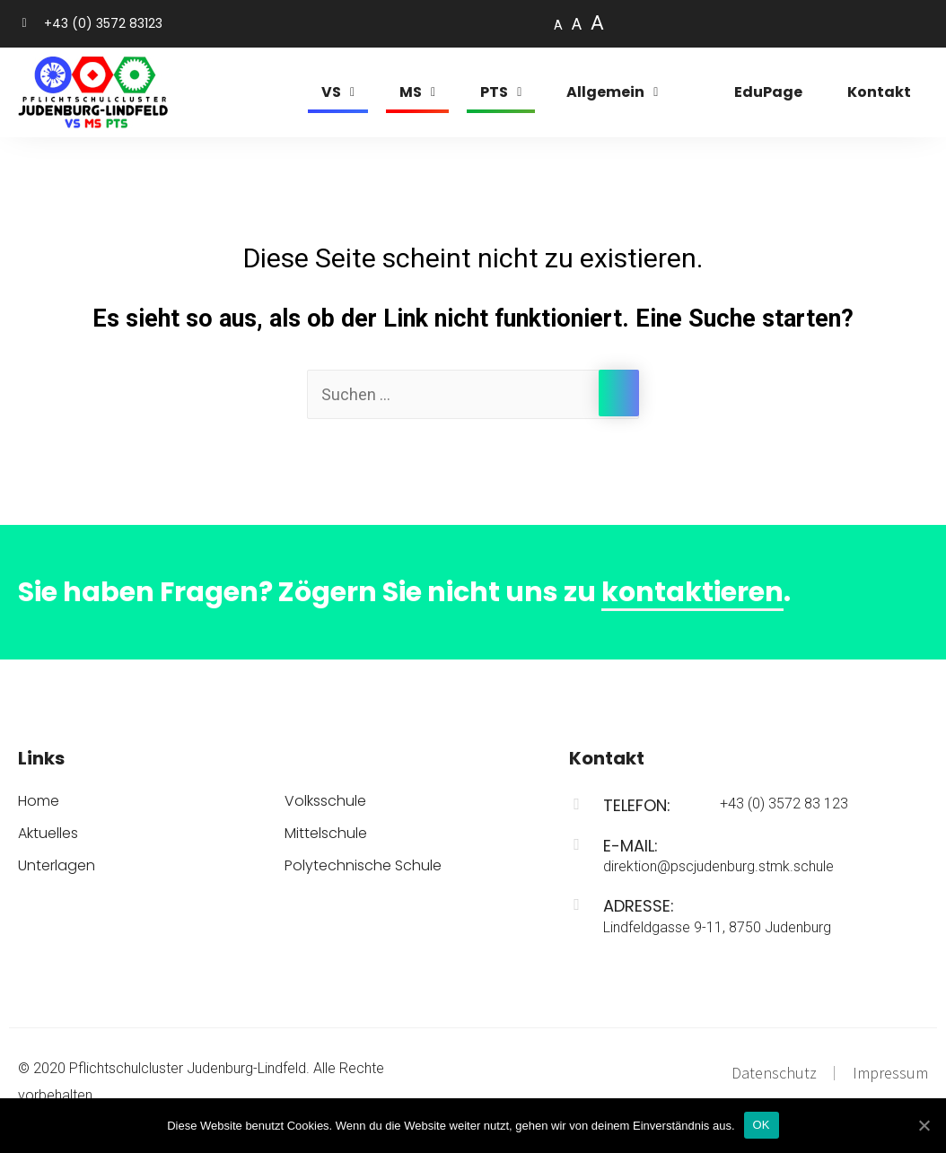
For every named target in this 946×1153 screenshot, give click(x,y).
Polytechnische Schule (363, 866)
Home (38, 801)
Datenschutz (774, 1073)
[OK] (924, 1125)
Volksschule (325, 801)
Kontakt (879, 92)
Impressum (890, 1073)
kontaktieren (692, 592)
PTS (500, 92)
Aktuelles (48, 833)
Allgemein (612, 92)
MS (417, 92)
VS (338, 92)
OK (761, 1124)
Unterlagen (56, 866)
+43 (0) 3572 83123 (103, 23)
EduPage (768, 92)
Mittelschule (326, 833)
